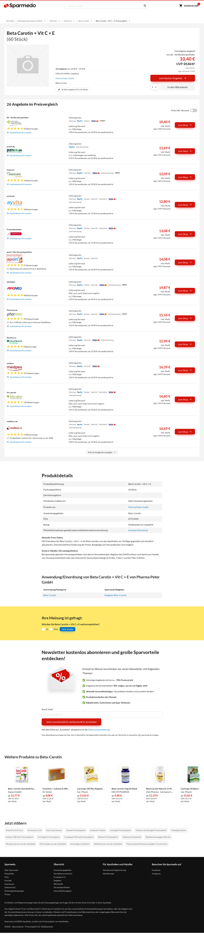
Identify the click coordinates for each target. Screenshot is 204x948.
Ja (47, 629)
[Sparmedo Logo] (20, 6)
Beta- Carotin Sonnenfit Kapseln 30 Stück (22, 789)
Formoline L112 (35, 830)
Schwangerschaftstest (79, 844)
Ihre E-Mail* (47, 709)
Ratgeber (57, 880)
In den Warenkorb (177, 87)
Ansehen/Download (138, 530)
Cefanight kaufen (178, 830)
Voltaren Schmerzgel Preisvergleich (151, 830)
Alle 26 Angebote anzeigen (102, 452)
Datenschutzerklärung (99, 729)
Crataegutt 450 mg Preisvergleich (79, 837)
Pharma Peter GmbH (65, 78)
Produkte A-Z (60, 877)
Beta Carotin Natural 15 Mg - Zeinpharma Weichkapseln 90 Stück (160, 789)
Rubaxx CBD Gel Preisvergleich (19, 837)
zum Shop (185, 125)
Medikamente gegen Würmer (158, 837)
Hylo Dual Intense (54, 830)
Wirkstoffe (58, 884)
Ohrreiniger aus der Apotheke (53, 844)
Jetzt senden (67, 629)
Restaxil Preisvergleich (108, 837)
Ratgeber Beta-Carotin (116, 595)
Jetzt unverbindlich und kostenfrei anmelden (71, 721)
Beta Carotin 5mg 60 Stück (125, 789)
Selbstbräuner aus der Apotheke (108, 844)
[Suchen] (144, 5)
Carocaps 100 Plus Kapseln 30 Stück (91, 789)
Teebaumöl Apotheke (132, 837)
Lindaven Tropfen (97, 830)
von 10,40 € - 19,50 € (70, 69)
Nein (56, 629)
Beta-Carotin (49, 595)
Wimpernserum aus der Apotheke (20, 844)
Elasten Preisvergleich (76, 830)
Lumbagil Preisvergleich (120, 830)
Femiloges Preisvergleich (49, 837)
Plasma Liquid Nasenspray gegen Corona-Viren (146, 844)
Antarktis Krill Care (14, 830)
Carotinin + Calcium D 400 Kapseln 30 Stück (56, 789)
